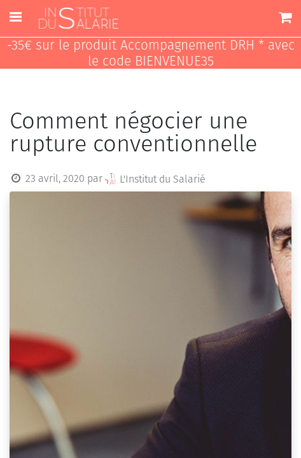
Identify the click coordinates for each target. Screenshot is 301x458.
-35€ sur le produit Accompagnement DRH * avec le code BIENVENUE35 (151, 53)
